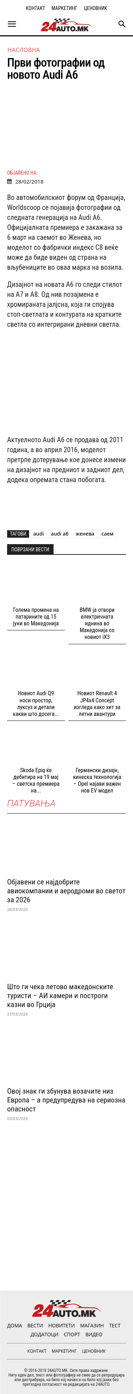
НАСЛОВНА (23, 50)
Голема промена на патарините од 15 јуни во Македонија (36, 616)
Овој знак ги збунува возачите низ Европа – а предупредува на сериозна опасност (66, 1100)
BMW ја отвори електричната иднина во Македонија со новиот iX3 (97, 623)
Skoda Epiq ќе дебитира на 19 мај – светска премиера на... (36, 780)
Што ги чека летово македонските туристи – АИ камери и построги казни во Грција (60, 995)
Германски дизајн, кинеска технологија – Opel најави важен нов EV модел (97, 780)
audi (38, 533)
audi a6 (59, 533)
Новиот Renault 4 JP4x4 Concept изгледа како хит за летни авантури (97, 703)
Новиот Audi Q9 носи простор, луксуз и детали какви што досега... (36, 703)
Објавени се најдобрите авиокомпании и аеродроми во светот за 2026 (66, 891)
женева (85, 533)
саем (107, 533)
